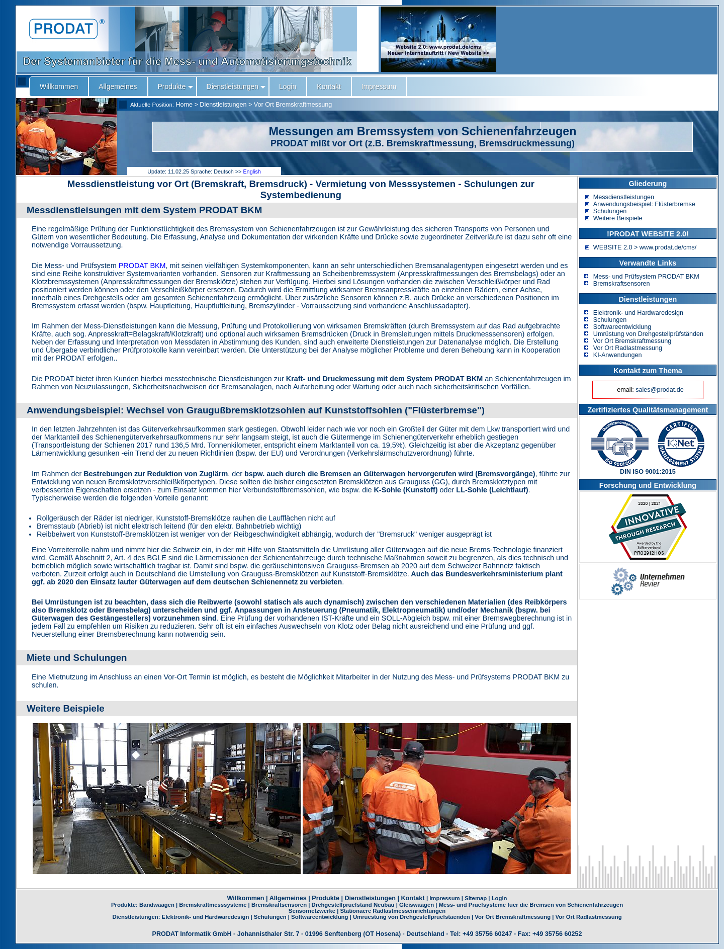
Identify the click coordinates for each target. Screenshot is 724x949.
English (251, 171)
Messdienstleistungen (623, 197)
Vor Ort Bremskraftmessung (293, 104)
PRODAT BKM (142, 266)
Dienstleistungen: (136, 917)
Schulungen (610, 211)
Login (499, 898)
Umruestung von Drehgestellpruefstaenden (411, 917)
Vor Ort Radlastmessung (627, 348)
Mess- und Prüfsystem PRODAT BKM (646, 276)
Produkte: (125, 905)
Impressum (444, 898)
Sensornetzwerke (312, 911)
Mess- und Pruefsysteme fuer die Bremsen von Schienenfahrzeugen (531, 905)
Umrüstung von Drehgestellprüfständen (648, 333)
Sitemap (476, 898)
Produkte (325, 898)
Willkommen (245, 898)
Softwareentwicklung (622, 326)
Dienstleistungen (223, 104)
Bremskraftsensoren (621, 283)
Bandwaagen (156, 905)
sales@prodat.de (659, 389)
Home (184, 104)
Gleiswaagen (416, 905)
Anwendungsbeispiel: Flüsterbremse (644, 204)
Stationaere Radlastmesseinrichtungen (393, 911)
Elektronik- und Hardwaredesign (638, 312)
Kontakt (412, 898)
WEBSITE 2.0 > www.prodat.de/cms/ (644, 247)
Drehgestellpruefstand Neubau (353, 905)
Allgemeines (288, 898)
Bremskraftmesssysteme (212, 905)
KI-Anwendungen (617, 355)
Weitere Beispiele (618, 218)
